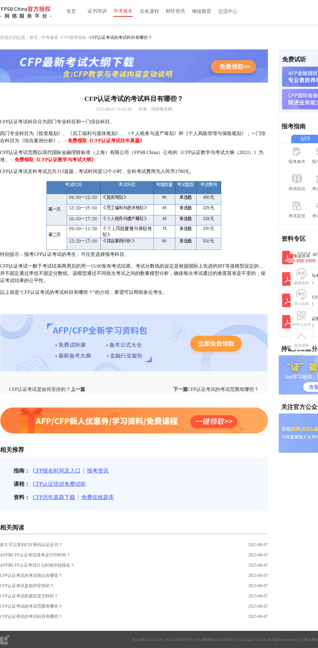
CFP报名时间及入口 (57, 471)
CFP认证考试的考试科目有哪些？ (31, 616)
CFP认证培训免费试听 (59, 484)
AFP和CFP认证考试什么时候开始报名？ (37, 565)
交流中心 (227, 11)
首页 (71, 11)
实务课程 (149, 11)
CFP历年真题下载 (54, 497)
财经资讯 (175, 11)
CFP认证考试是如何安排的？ (27, 586)
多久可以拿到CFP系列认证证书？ (31, 545)
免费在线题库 (97, 497)
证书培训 (97, 11)
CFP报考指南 (74, 37)
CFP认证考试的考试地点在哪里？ (31, 575)
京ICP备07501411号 (147, 639)
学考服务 (123, 11)
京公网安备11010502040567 (217, 639)
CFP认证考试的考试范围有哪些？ (31, 606)
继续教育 (201, 11)
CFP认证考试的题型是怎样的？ (29, 596)
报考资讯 (98, 471)
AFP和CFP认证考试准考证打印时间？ (35, 555)
